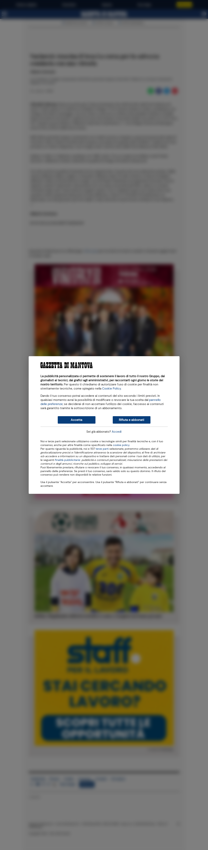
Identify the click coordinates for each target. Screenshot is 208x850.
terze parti (102, 448)
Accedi (117, 432)
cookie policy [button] (121, 445)
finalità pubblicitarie (67, 459)
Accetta (76, 420)
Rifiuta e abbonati (131, 420)
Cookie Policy (111, 388)
